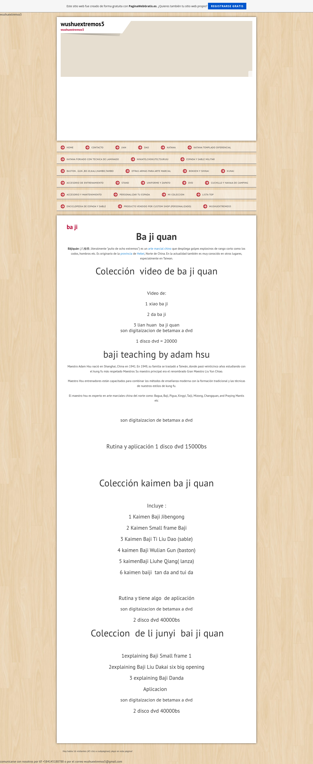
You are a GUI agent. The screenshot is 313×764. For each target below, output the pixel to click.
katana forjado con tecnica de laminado (93, 159)
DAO (146, 147)
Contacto (97, 147)
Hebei (140, 253)
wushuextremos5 (220, 206)
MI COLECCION (176, 194)
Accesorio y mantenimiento (84, 194)
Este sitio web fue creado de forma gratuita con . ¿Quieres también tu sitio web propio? (157, 6)
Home (70, 147)
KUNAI (230, 170)
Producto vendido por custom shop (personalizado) (157, 206)
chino (167, 248)
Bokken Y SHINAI (199, 170)
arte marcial (155, 248)
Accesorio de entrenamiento (85, 182)
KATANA (171, 147)
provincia (126, 253)
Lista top (208, 194)
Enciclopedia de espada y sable (86, 206)
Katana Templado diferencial (212, 147)
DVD (190, 182)
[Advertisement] (156, 107)
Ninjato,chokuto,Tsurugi (152, 159)
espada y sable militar (200, 159)
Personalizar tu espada (135, 194)
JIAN (123, 147)
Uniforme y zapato (158, 182)
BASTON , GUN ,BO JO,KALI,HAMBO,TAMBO (90, 170)
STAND (125, 182)
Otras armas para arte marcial (151, 170)
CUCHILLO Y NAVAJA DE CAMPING (229, 182)
